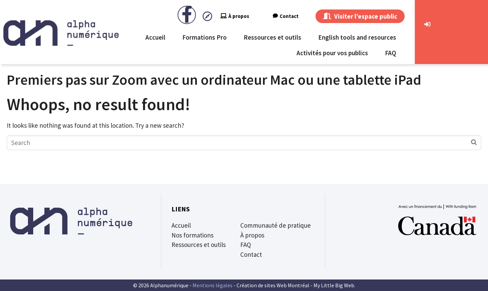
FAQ (390, 53)
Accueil (155, 37)
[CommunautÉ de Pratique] (427, 24)
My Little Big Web (333, 285)
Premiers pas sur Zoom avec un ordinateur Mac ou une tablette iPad (214, 79)
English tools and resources (357, 37)
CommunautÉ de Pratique (445, 37)
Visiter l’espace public (360, 16)
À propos (234, 16)
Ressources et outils (272, 37)
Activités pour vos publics (332, 53)
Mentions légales (212, 285)
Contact (286, 16)
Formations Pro (204, 37)
